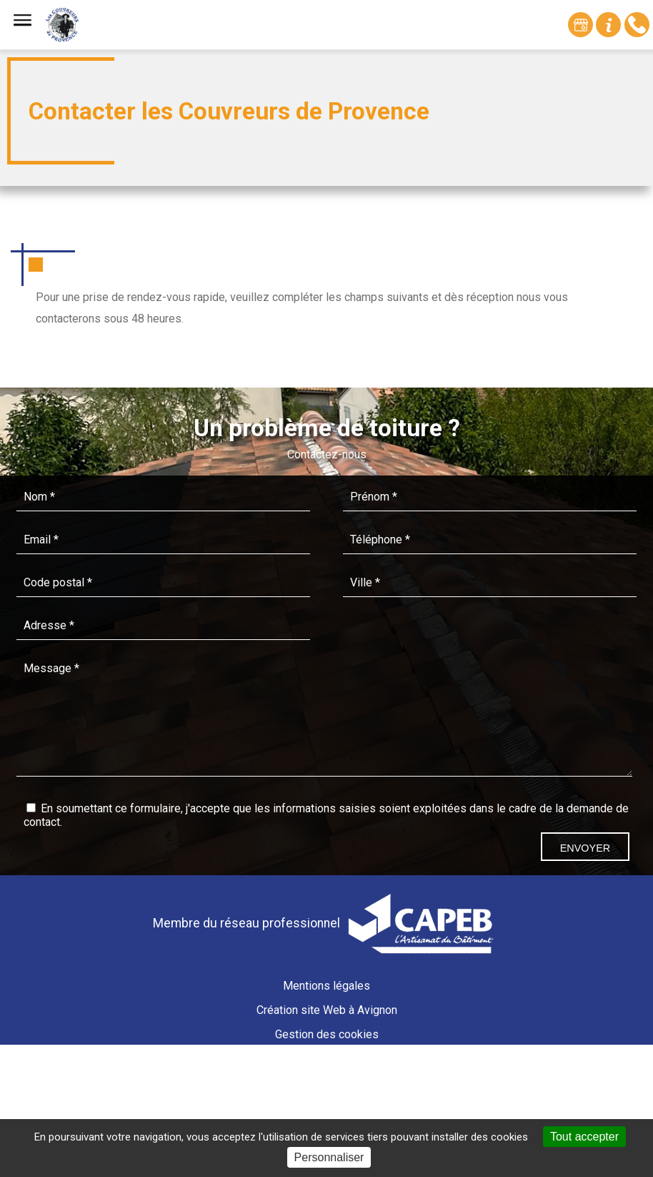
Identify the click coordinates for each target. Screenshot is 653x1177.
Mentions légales (326, 986)
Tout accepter (584, 1137)
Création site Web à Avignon (326, 1010)
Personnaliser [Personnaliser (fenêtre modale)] (329, 1157)
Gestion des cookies (327, 1034)
